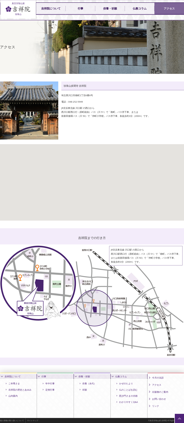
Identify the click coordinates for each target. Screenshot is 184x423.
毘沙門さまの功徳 (128, 395)
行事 (80, 8)
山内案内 (13, 395)
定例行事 (50, 389)
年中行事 (50, 383)
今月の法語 (158, 377)
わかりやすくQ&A (128, 401)
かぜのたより (126, 383)
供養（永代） (89, 383)
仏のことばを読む (128, 389)
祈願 (84, 389)
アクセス (169, 8)
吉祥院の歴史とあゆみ (19, 389)
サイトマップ (32, 420)
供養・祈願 (110, 8)
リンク (155, 405)
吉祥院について (51, 8)
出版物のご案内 (160, 391)
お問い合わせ (159, 398)
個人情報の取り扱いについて (12, 420)
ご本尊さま (14, 383)
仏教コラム (140, 8)
